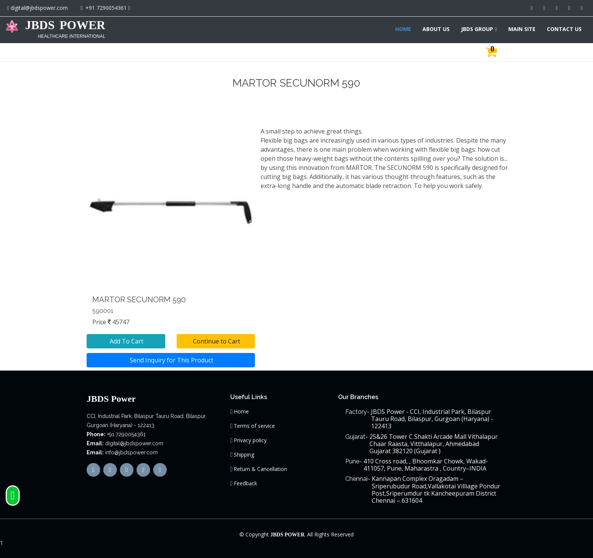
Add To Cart (125, 341)
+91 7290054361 (106, 7)
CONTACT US (564, 29)
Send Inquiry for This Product (170, 360)
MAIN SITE (522, 29)
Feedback (245, 483)
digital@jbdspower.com (39, 7)
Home (241, 411)
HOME (403, 29)
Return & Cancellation (260, 469)
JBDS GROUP (477, 29)
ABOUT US (436, 29)
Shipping (244, 454)
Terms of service (254, 426)
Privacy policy (250, 440)
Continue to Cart (215, 341)
